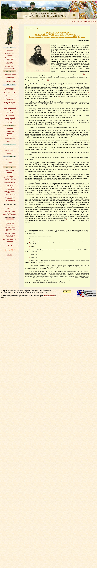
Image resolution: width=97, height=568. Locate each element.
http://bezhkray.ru (49, 295)
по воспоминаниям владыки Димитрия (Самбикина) (10, 229)
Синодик (9, 141)
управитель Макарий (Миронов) (9, 102)
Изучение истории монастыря (10, 58)
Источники (10, 128)
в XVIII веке (9, 208)
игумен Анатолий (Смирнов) (9, 98)
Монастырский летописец (10, 132)
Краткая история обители (9, 54)
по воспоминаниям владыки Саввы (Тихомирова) (10, 223)
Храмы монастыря (10, 81)
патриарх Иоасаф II (10, 95)
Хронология (10, 50)
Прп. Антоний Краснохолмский (9, 88)
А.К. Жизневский (9, 115)
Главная (73, 21)
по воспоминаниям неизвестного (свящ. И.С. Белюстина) (9, 213)
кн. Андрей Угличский (10, 108)
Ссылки (9, 255)
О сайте (94, 21)
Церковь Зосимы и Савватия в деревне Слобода (10, 198)
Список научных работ (10, 147)
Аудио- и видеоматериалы (9, 163)
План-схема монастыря (10, 74)
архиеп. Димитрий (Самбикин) (10, 118)
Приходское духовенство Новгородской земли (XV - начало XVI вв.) (10, 177)
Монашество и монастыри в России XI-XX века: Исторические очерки (9, 192)
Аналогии (9, 245)
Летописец (10, 135)
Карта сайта (87, 21)
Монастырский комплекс (10, 77)
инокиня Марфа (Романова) (9, 111)
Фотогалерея (9, 159)
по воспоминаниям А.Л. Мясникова (9, 240)
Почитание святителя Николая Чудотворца (9, 67)
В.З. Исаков (10, 122)
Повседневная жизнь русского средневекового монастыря (9, 184)
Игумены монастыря (9, 92)
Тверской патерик (9, 150)
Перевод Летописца (10, 138)
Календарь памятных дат (9, 62)
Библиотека (10, 153)
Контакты (79, 21)
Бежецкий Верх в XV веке (10, 171)
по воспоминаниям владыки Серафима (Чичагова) (10, 235)
